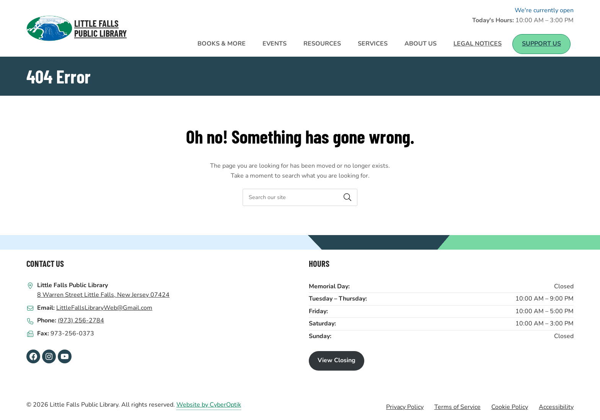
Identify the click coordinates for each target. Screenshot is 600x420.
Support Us (541, 43)
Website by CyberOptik (208, 404)
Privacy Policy (405, 407)
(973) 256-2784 (81, 320)
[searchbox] (300, 197)
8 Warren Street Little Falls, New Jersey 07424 (103, 295)
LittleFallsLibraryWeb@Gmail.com (104, 308)
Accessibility (556, 407)
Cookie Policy (509, 407)
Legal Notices (477, 43)
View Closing (336, 360)
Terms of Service (457, 407)
